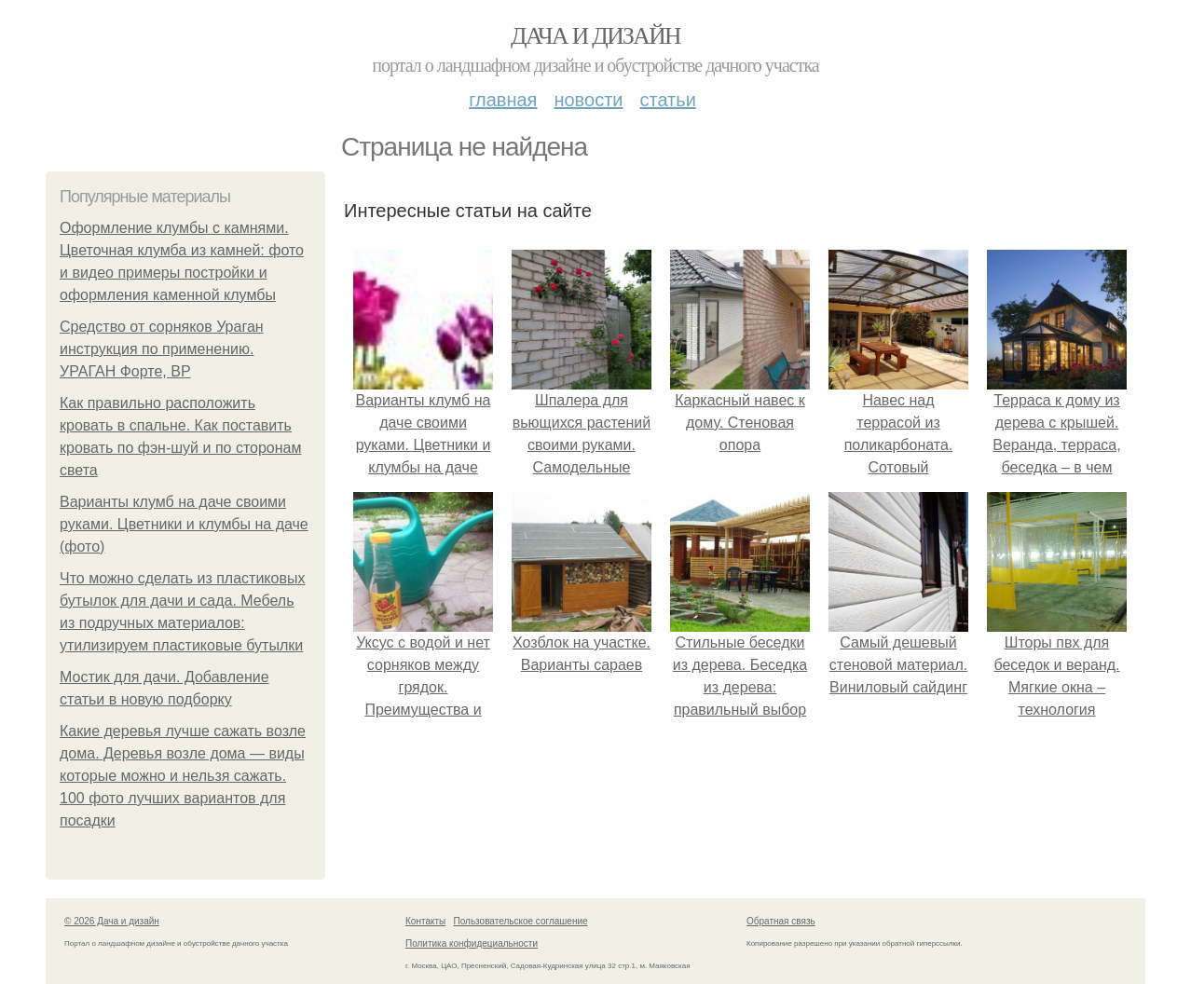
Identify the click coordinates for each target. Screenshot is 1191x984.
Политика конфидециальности (471, 943)
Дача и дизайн (595, 35)
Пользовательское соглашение (521, 921)
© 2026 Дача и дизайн (111, 921)
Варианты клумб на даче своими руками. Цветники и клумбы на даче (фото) (184, 524)
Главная (503, 99)
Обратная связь (780, 921)
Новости (588, 99)
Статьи (667, 99)
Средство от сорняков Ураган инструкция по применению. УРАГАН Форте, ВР (162, 349)
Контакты (425, 921)
